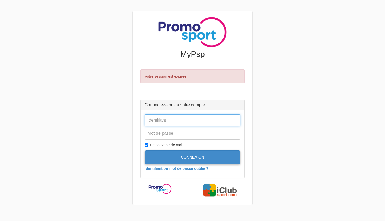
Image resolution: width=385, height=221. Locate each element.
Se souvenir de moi (163, 145)
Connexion (192, 157)
